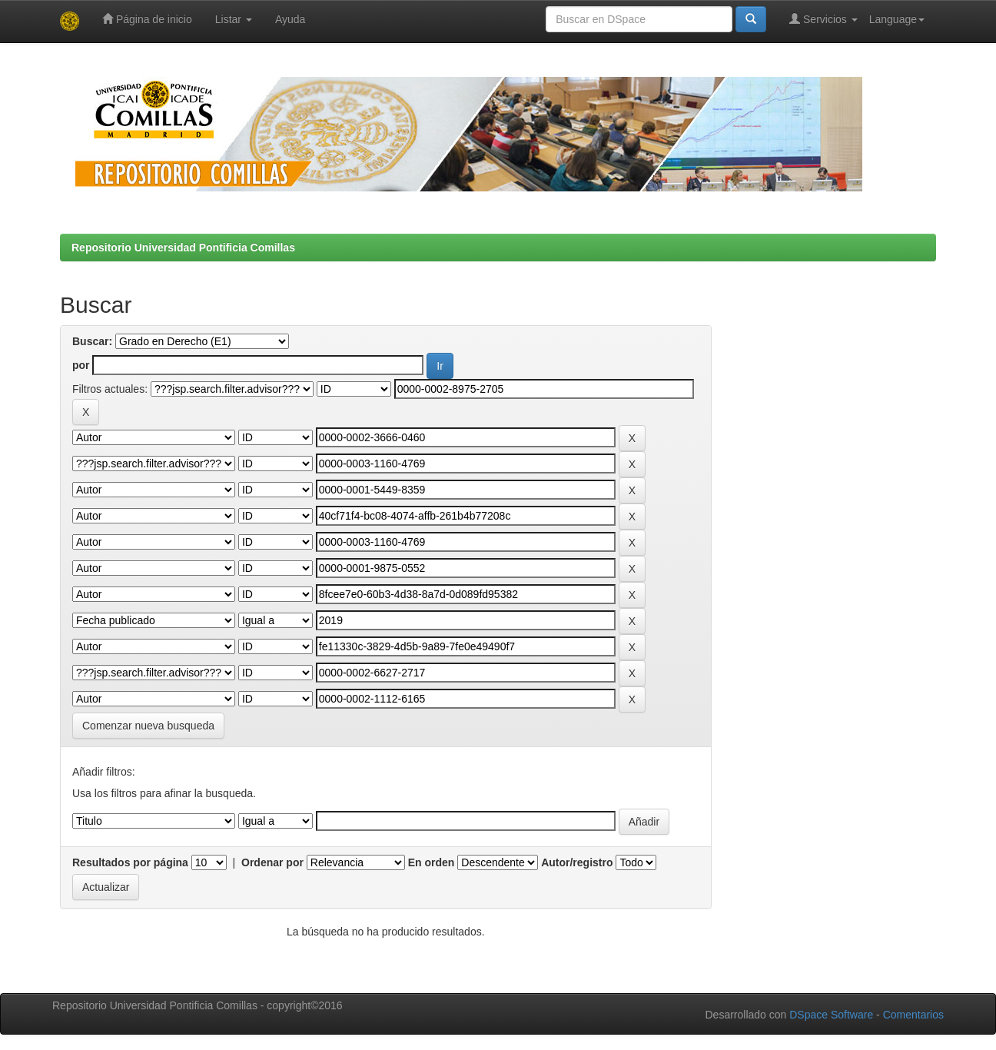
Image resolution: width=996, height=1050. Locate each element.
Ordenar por (272, 862)
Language (897, 19)
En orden (431, 862)
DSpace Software (831, 1014)
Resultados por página (130, 862)
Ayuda (290, 19)
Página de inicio (147, 18)
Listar (233, 19)
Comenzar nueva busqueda (148, 725)
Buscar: (92, 341)
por (81, 365)
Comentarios (913, 1014)
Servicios (823, 18)
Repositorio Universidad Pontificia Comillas (183, 247)
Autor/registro (577, 862)
